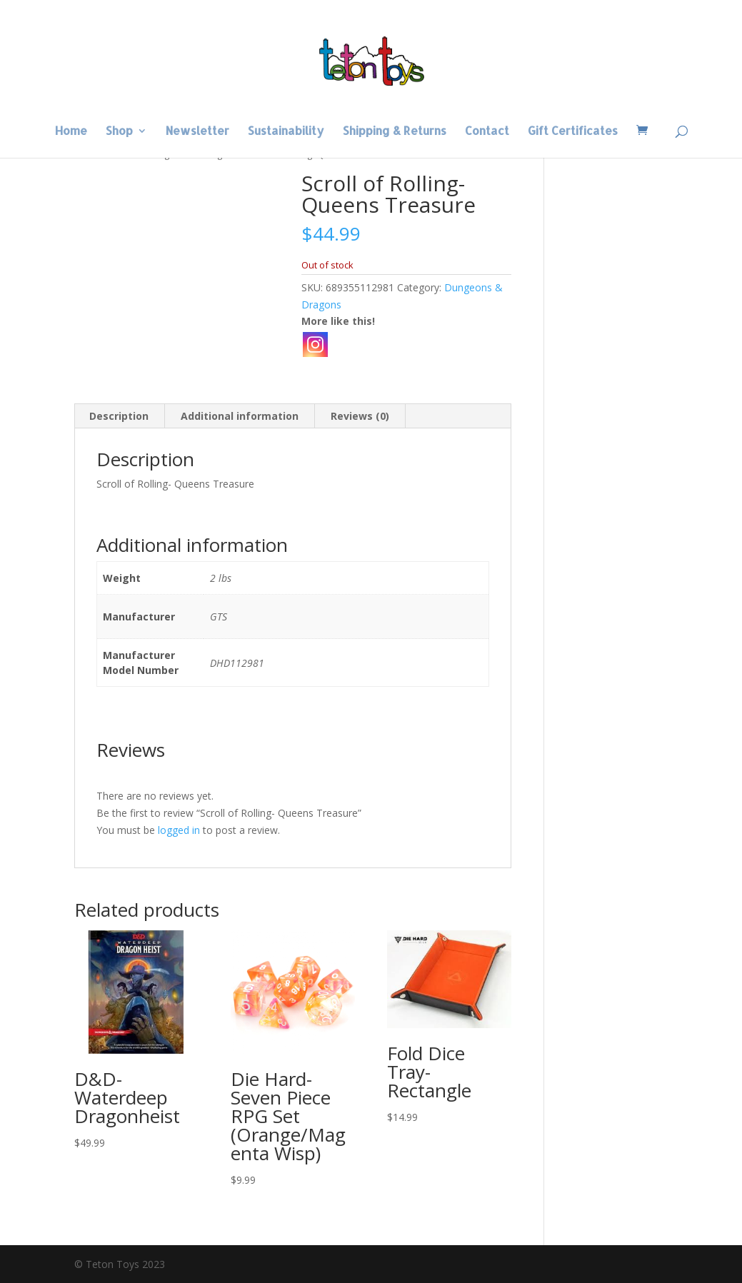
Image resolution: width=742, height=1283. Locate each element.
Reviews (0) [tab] (360, 416)
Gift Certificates (573, 132)
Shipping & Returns (394, 132)
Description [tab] (119, 416)
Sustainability (286, 132)
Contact (487, 132)
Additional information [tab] (240, 416)
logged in (179, 830)
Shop (119, 132)
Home (71, 132)
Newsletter (197, 132)
